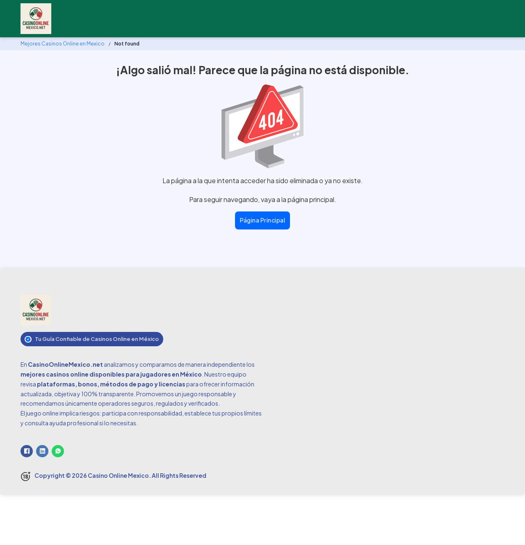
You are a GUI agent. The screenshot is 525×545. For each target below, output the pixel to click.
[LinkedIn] (42, 451)
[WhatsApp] (58, 451)
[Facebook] (27, 451)
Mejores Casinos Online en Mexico (63, 44)
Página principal (262, 220)
